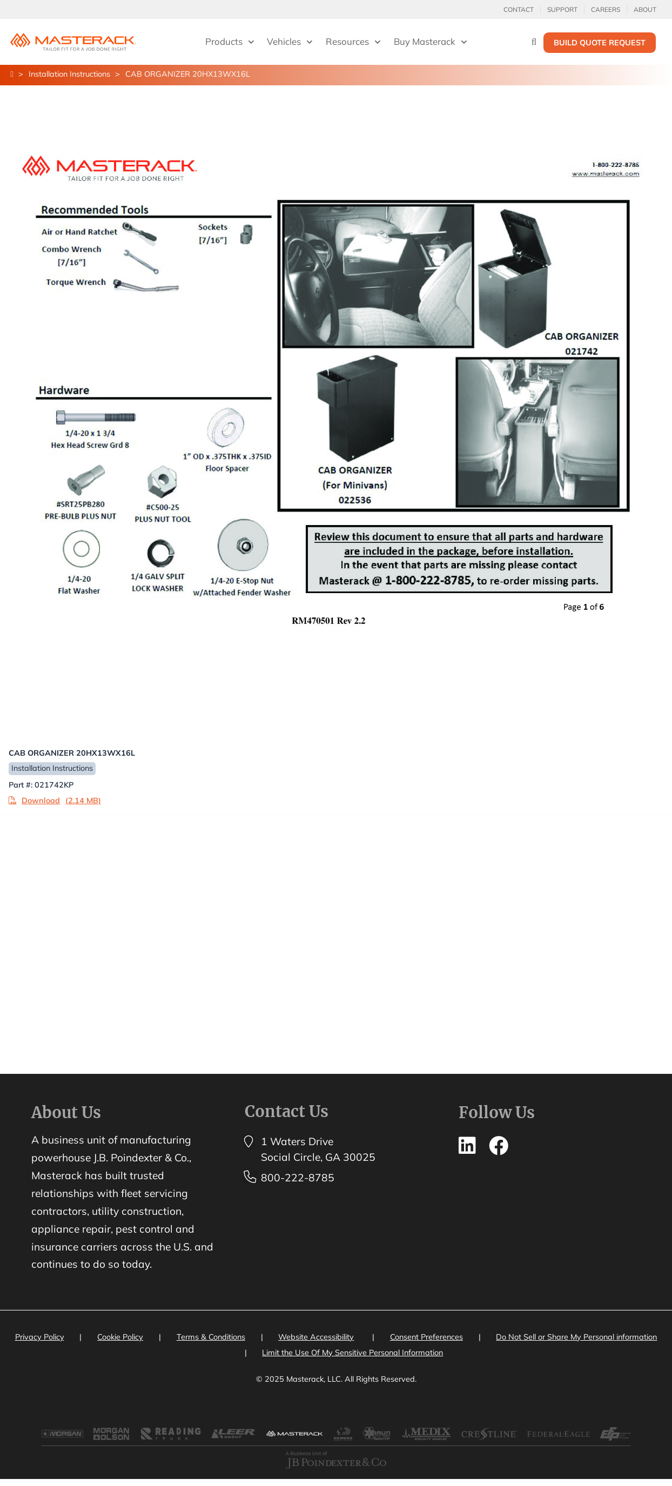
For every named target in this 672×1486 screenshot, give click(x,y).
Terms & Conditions (211, 1338)
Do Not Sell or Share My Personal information (576, 1338)
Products (229, 42)
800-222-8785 (297, 1179)
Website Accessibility (316, 1338)
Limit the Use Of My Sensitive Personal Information (352, 1354)
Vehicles (290, 42)
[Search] (534, 42)
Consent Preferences (426, 1338)
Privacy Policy (39, 1338)
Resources (353, 42)
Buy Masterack (430, 42)
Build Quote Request (600, 43)
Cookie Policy (120, 1338)
